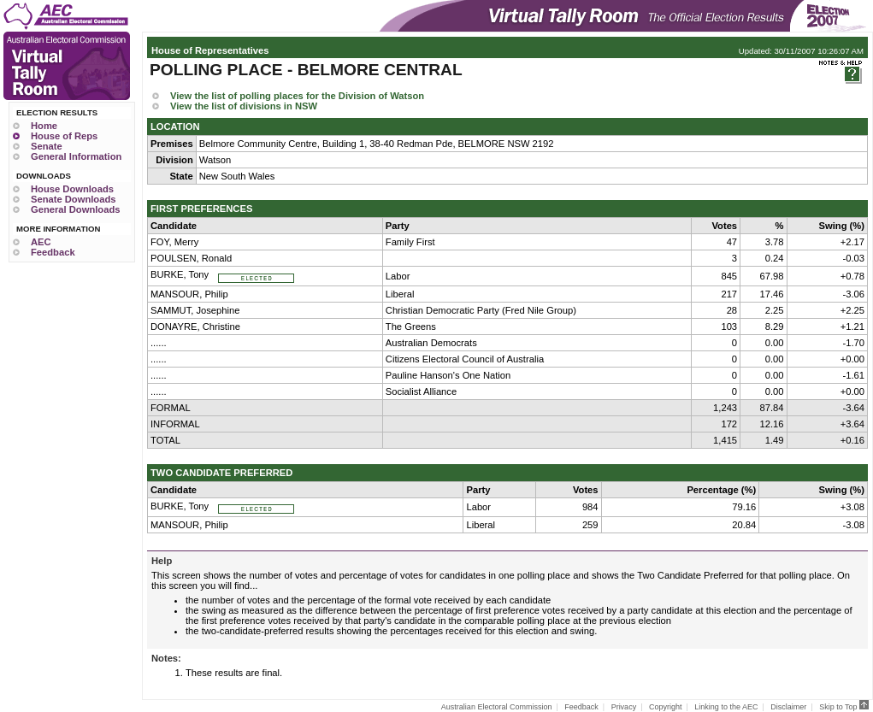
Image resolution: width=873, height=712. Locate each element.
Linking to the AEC (726, 707)
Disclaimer (788, 707)
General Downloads (75, 209)
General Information (76, 156)
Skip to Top (844, 707)
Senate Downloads (73, 199)
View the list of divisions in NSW (243, 106)
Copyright (665, 707)
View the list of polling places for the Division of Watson (297, 96)
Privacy (624, 707)
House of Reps (64, 136)
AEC (41, 242)
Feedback (53, 252)
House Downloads (72, 189)
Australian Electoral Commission (496, 707)
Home (44, 126)
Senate (46, 146)
